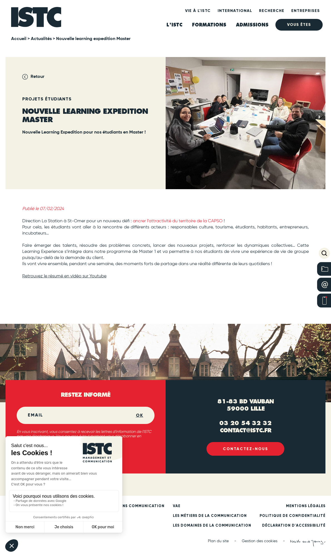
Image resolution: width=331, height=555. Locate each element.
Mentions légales (305, 506)
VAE (176, 506)
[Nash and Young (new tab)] (307, 543)
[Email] (82, 415)
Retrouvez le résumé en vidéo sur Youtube (64, 276)
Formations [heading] (209, 25)
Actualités (41, 39)
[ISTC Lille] (36, 19)
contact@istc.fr (245, 429)
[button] (324, 253)
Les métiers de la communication (210, 516)
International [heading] (235, 10)
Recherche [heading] (271, 10)
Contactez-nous (245, 449)
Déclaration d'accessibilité (293, 526)
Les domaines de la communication (212, 526)
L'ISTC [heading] (174, 25)
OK (139, 415)
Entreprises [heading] (305, 10)
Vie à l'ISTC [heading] (198, 10)
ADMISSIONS (252, 25)
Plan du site (218, 541)
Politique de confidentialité (292, 516)
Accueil (18, 39)
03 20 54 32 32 (245, 422)
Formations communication (133, 506)
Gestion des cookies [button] (259, 541)
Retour (37, 77)
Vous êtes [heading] (299, 24)
